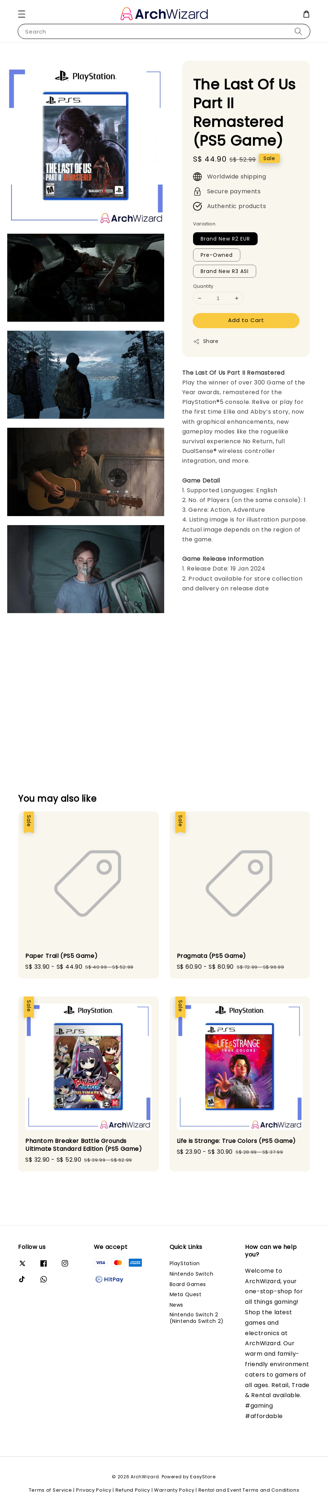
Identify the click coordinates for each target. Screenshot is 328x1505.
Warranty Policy (174, 1490)
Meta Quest (186, 1294)
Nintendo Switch (192, 1273)
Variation (204, 223)
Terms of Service (50, 1490)
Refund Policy (132, 1490)
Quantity (203, 286)
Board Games (188, 1284)
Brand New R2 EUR (225, 238)
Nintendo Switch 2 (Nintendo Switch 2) (197, 1318)
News (176, 1304)
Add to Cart (246, 320)
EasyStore (203, 1476)
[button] (22, 14)
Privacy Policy (93, 1490)
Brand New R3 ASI (225, 271)
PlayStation (185, 1263)
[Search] (298, 31)
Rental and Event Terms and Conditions (248, 1490)
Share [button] (206, 341)
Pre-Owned (217, 255)
